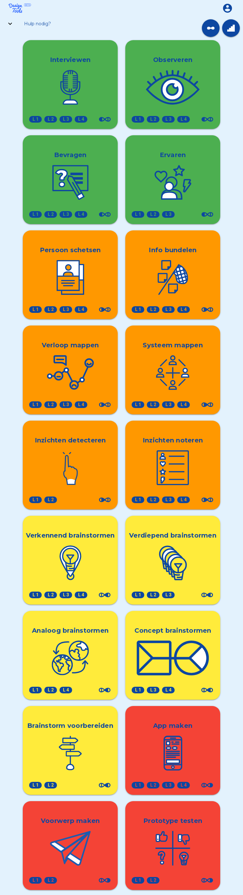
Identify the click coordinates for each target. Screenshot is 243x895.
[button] (227, 8)
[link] (211, 28)
